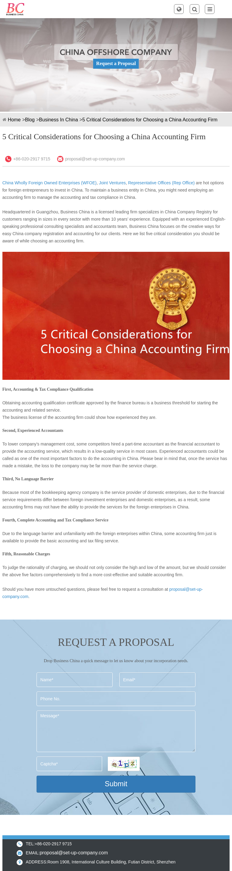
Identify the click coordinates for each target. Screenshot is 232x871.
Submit (116, 784)
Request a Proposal (116, 63)
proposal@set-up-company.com (95, 158)
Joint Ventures (112, 182)
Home (14, 119)
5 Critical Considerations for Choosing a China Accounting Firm (149, 119)
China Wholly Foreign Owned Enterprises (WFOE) (49, 182)
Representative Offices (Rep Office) (161, 182)
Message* (116, 731)
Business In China (58, 119)
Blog (30, 119)
